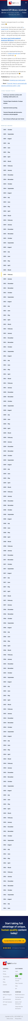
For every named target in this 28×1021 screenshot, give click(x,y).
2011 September (8, 894)
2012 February (8, 872)
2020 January (7, 442)
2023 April (6, 265)
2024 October (7, 184)
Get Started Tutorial (18, 979)
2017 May (6, 587)
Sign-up (18, 975)
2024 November (8, 179)
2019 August (7, 464)
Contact (5, 984)
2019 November (8, 451)
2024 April (6, 211)
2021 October (7, 347)
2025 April (6, 156)
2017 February (7, 600)
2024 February (8, 220)
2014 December (8, 718)
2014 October (7, 727)
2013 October (7, 781)
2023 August (7, 247)
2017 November (8, 559)
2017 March (7, 596)
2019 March (7, 487)
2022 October (7, 292)
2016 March (7, 650)
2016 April (6, 645)
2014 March (7, 759)
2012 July (6, 849)
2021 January (7, 387)
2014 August (7, 736)
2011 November (8, 885)
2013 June (6, 799)
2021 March (7, 378)
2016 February (8, 654)
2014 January (7, 768)
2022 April (6, 319)
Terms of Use (10, 1018)
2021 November (8, 342)
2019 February (8, 491)
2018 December (8, 501)
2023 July (6, 252)
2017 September (8, 568)
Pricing (4, 974)
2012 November (8, 831)
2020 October (7, 401)
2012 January (7, 876)
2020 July (6, 415)
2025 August (7, 138)
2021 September (8, 351)
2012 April (6, 863)
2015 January (7, 713)
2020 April (6, 428)
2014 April (6, 754)
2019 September (8, 460)
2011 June (6, 908)
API (16, 988)
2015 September (8, 677)
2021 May (6, 369)
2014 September (8, 731)
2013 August (7, 790)
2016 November (8, 614)
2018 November (8, 505)
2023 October (7, 238)
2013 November (8, 777)
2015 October (7, 673)
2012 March (7, 867)
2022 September (8, 297)
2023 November (8, 233)
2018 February (8, 546)
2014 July (6, 740)
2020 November (8, 396)
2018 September (8, 514)
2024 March (7, 215)
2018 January (7, 550)
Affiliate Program (7, 994)
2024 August (7, 193)
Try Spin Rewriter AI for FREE (14, 941)
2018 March (7, 541)
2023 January (7, 279)
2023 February (8, 274)
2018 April (6, 537)
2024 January (7, 224)
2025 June (6, 147)
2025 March (7, 161)
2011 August (7, 899)
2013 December (8, 772)
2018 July (6, 523)
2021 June (6, 365)
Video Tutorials (19, 983)
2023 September (8, 243)
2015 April (6, 700)
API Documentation (7, 998)
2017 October (7, 564)
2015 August (7, 682)
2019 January (7, 496)
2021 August (7, 356)
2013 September (8, 786)
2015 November (8, 668)
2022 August (7, 301)
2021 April (6, 374)
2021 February (8, 383)
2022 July (6, 306)
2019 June (6, 473)
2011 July (6, 903)
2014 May (6, 750)
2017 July (6, 577)
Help (16, 986)
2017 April (6, 591)
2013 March (7, 813)
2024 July (6, 197)
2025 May (6, 152)
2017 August (7, 573)
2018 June (6, 528)
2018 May (6, 532)
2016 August (7, 627)
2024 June (6, 202)
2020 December (8, 392)
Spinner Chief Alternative (18, 1003)
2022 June (6, 310)
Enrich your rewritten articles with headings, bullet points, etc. (12, 96)
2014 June (6, 745)
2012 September (8, 840)
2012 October (7, 836)
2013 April (6, 808)
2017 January (7, 605)
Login (16, 971)
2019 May (6, 478)
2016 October (7, 618)
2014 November (8, 722)
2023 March (7, 270)
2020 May (6, 424)
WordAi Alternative (19, 994)
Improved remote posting (10, 107)
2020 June (6, 419)
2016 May (6, 641)
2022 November (8, 288)
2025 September (8, 134)
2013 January (7, 822)
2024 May (6, 206)
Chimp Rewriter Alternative (19, 1007)
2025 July (6, 143)
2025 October (7, 129)
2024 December (8, 175)
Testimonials (6, 976)
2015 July (6, 686)
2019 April (6, 482)
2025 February (8, 165)
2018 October (7, 510)
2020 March (7, 433)
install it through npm (14, 53)
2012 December (8, 826)
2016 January (7, 659)
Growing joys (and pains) (17, 80)
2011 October (7, 890)
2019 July (6, 469)
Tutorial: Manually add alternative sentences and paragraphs (12, 113)
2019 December (8, 446)
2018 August (7, 519)
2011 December (8, 881)
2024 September (8, 188)
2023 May (6, 261)
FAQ (4, 979)
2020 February (8, 437)
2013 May (6, 804)
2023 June (6, 256)
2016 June (6, 636)
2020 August (7, 410)
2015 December (8, 664)
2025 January (7, 170)
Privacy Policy (18, 1018)
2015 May (6, 695)
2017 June (6, 582)
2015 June (6, 691)
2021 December (8, 338)
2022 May (6, 315)
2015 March (7, 704)
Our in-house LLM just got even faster (13, 119)
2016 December (8, 609)
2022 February (8, 328)
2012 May (6, 858)
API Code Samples (7, 1002)
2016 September (8, 623)
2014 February (8, 763)
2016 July (6, 632)
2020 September (8, 405)
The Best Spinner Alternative (19, 998)
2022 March (7, 324)
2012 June (6, 854)
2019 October (7, 455)
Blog (4, 982)
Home (4, 971)
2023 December (8, 229)
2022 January (7, 333)
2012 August (7, 845)
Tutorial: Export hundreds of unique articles (13, 102)
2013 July (6, 795)
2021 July (6, 360)
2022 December (8, 283)
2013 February (8, 817)
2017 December (8, 555)
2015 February (8, 709)
